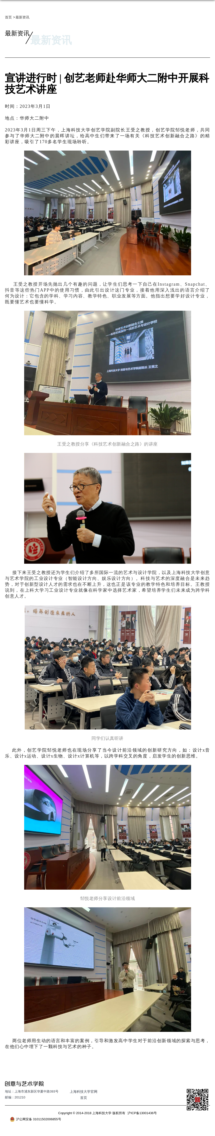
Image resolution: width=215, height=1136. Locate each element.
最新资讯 (22, 17)
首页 (8, 17)
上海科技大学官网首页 (83, 1095)
